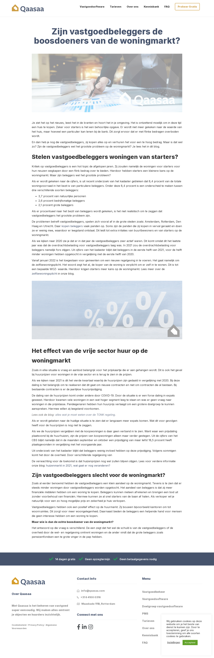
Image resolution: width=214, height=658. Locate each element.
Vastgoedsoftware (92, 6)
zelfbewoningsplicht (44, 273)
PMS (145, 613)
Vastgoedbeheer (153, 591)
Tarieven (115, 6)
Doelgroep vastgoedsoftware (162, 606)
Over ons (132, 6)
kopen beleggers (72, 226)
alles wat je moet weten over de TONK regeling (85, 414)
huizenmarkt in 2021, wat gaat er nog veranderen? (78, 465)
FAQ (167, 6)
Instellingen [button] (173, 642)
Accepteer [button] (190, 642)
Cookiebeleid (19, 625)
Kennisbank (151, 6)
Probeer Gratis (187, 6)
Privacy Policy (36, 625)
